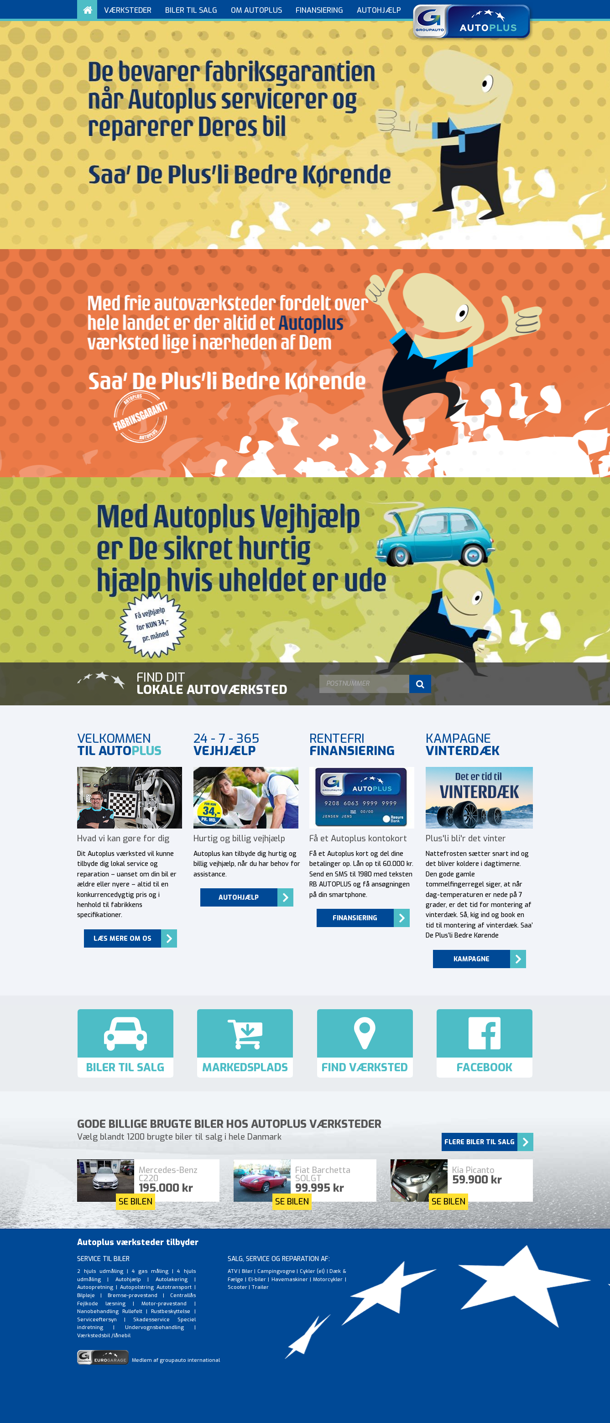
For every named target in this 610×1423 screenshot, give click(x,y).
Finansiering (355, 918)
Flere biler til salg (479, 1142)
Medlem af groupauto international (148, 1360)
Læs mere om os (122, 938)
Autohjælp (239, 897)
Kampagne (472, 959)
